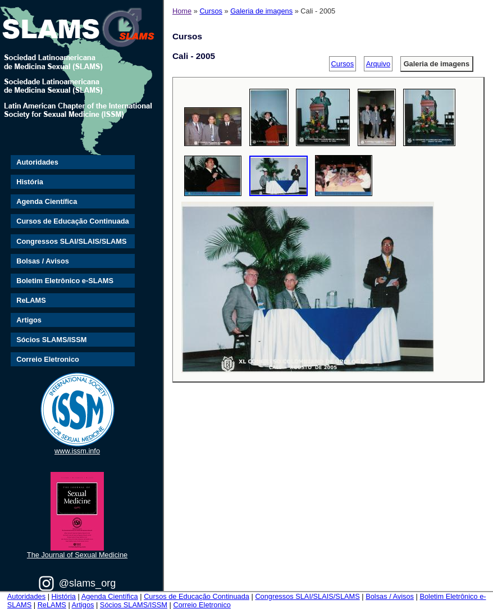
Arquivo (378, 64)
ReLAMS (31, 300)
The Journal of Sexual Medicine (77, 555)
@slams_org (87, 583)
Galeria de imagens (261, 11)
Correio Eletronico (47, 359)
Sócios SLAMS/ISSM (51, 339)
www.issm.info (77, 451)
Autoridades (37, 162)
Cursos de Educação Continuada (72, 221)
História (29, 182)
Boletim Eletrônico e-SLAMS (64, 280)
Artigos (29, 320)
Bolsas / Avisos (42, 261)
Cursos (210, 11)
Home (181, 11)
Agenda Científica (46, 201)
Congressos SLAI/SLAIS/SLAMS (71, 241)
